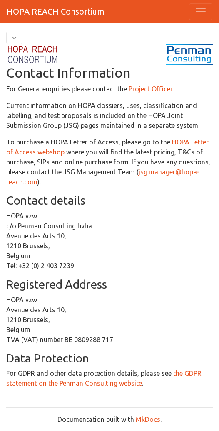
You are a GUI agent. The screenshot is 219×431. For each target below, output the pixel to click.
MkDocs (148, 419)
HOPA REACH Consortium (56, 11)
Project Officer (151, 89)
